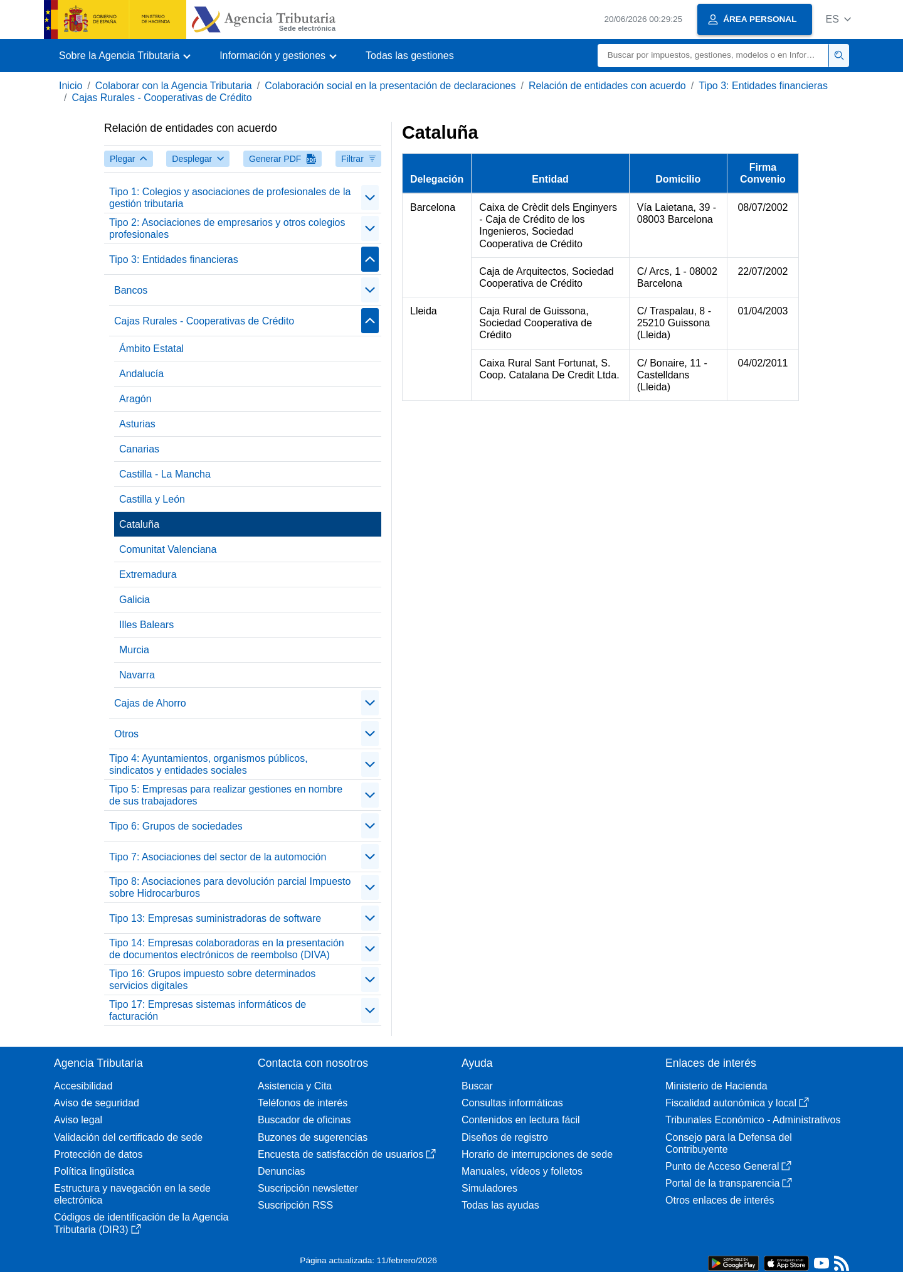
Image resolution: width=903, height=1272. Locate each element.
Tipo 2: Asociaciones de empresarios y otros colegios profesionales (227, 228)
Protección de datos (98, 1154)
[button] (838, 19)
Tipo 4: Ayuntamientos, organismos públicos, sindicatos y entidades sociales (208, 764)
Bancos (130, 290)
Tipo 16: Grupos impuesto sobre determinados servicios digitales (212, 979)
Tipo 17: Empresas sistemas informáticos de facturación (207, 1010)
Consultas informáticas (512, 1103)
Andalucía (141, 373)
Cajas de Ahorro (150, 703)
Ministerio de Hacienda (716, 1086)
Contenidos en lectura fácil (521, 1119)
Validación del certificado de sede (128, 1137)
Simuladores (489, 1188)
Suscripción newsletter (308, 1188)
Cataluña (139, 524)
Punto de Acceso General (728, 1166)
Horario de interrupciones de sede (537, 1154)
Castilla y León (152, 499)
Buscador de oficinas (304, 1119)
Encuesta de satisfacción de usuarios (347, 1154)
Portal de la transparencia (728, 1183)
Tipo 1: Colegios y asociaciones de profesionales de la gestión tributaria (230, 197)
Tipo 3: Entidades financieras (763, 85)
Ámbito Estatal (151, 348)
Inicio (70, 85)
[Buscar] (713, 55)
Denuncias (281, 1171)
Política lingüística (94, 1171)
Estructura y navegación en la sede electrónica (132, 1194)
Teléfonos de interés (302, 1103)
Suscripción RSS (295, 1205)
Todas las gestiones (410, 55)
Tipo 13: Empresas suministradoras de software (215, 918)
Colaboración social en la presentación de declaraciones (390, 85)
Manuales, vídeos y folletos (522, 1171)
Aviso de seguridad (96, 1103)
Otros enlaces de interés (719, 1200)
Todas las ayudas (500, 1205)
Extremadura (148, 574)
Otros (126, 734)
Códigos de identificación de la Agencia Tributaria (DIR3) (141, 1223)
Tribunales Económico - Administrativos (753, 1119)
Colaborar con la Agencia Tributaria (173, 85)
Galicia (134, 599)
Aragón (135, 398)
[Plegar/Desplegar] (370, 197)
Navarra (137, 675)
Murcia (134, 649)
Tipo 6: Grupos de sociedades (176, 826)
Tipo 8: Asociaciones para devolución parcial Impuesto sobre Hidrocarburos (230, 887)
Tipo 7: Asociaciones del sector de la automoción (217, 857)
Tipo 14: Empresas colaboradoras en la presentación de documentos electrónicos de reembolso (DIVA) (226, 949)
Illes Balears (146, 624)
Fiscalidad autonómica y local (737, 1103)
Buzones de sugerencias (312, 1137)
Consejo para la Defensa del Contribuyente (728, 1143)
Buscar (477, 1086)
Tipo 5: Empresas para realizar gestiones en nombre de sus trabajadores (225, 795)
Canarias (139, 449)
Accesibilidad (83, 1086)
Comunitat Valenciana (167, 549)
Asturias (137, 424)
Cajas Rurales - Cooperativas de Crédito (161, 97)
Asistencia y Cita (295, 1086)
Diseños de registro (505, 1137)
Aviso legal (78, 1119)
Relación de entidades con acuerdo (607, 85)
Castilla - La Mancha (165, 474)
